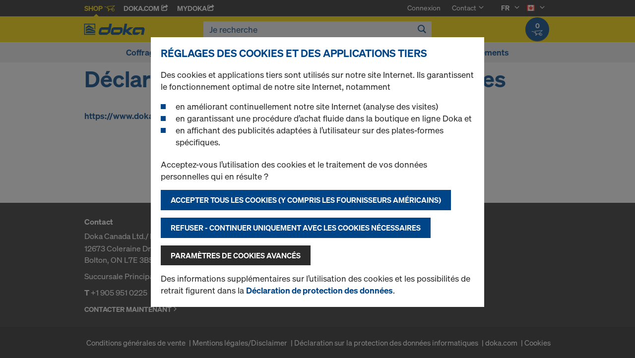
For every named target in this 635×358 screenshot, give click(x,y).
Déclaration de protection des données (319, 290)
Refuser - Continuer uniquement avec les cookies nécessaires (296, 228)
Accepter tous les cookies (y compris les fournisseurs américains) (306, 200)
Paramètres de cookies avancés (236, 255)
